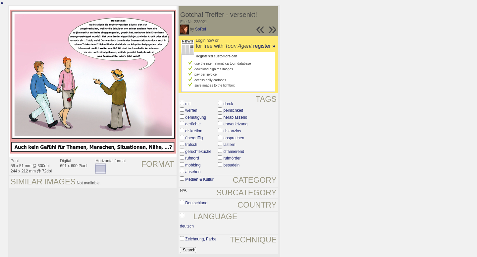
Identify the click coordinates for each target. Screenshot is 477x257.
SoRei (200, 29)
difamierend (233, 151)
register (264, 46)
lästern (229, 144)
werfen (191, 110)
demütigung (195, 117)
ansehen (192, 171)
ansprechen (233, 138)
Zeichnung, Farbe (200, 239)
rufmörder (231, 158)
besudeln (231, 165)
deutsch (187, 226)
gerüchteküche (198, 151)
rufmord (192, 158)
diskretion (193, 131)
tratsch (191, 144)
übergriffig (194, 138)
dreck (228, 103)
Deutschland (196, 203)
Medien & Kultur (199, 179)
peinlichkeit (233, 110)
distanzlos (232, 131)
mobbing (192, 165)
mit (187, 103)
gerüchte (193, 124)
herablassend (235, 117)
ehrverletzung (235, 124)
